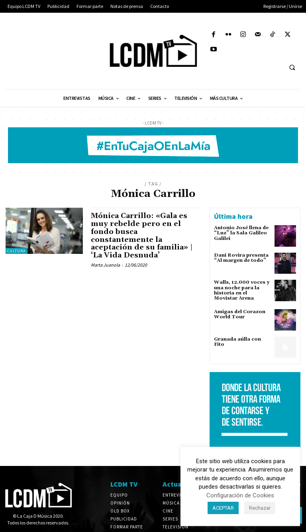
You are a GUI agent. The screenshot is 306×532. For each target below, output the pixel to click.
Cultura (16, 250)
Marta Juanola (105, 265)
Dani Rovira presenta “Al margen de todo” (241, 257)
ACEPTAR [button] (223, 508)
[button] (292, 68)
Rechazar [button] (260, 508)
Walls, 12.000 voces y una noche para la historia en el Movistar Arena (241, 290)
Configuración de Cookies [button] (240, 495)
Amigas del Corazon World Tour (239, 314)
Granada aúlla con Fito (237, 341)
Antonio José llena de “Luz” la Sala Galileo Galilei (241, 233)
